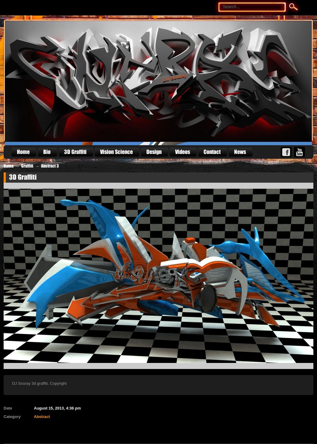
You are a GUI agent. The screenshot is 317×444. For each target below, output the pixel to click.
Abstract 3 (50, 166)
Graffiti (27, 166)
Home (9, 166)
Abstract (42, 416)
